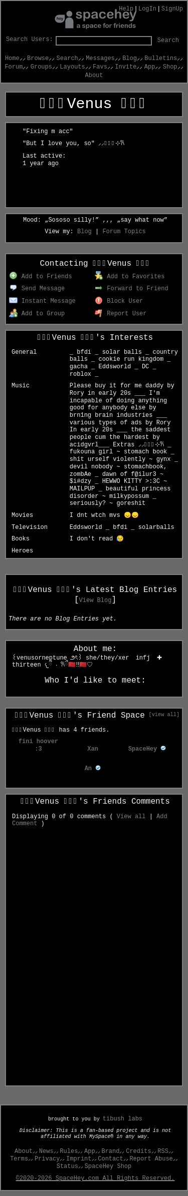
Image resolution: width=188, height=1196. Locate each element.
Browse (38, 58)
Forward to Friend (131, 288)
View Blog (95, 600)
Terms (19, 1158)
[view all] (164, 715)
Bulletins (160, 58)
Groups (41, 67)
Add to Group (37, 313)
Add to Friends (40, 276)
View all (131, 816)
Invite (125, 67)
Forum (14, 67)
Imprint (78, 1158)
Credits (138, 1151)
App (149, 67)
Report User (121, 313)
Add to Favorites (130, 276)
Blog (129, 58)
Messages (100, 58)
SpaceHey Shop (108, 1166)
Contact (110, 1158)
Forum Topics (123, 231)
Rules (69, 1151)
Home (12, 58)
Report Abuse (150, 1158)
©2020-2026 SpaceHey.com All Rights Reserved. (95, 1178)
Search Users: (29, 39)
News (46, 1151)
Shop (170, 67)
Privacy (47, 1158)
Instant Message (42, 301)
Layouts (72, 67)
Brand (110, 1151)
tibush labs (122, 1118)
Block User (119, 301)
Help (126, 9)
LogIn (147, 9)
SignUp (172, 9)
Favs (100, 67)
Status (67, 1166)
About (94, 75)
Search (168, 40)
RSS (162, 1151)
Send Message (37, 288)
